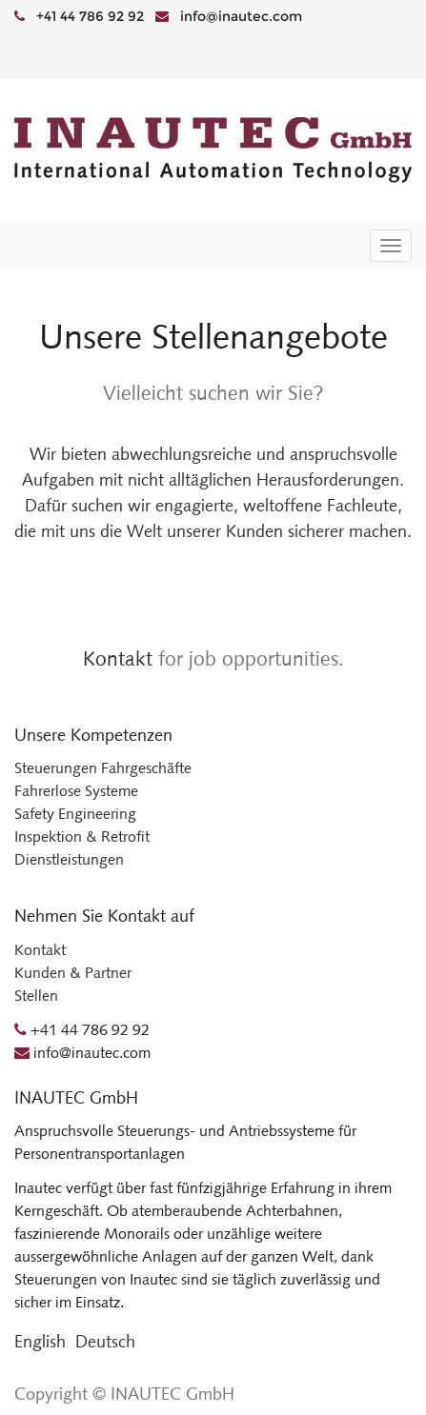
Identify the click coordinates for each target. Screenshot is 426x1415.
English (40, 1341)
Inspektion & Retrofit (82, 836)
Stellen (36, 996)
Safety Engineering (75, 814)
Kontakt (117, 658)
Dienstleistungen (69, 859)
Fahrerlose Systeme (76, 791)
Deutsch (105, 1341)
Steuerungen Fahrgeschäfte (103, 768)
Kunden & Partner (73, 973)
